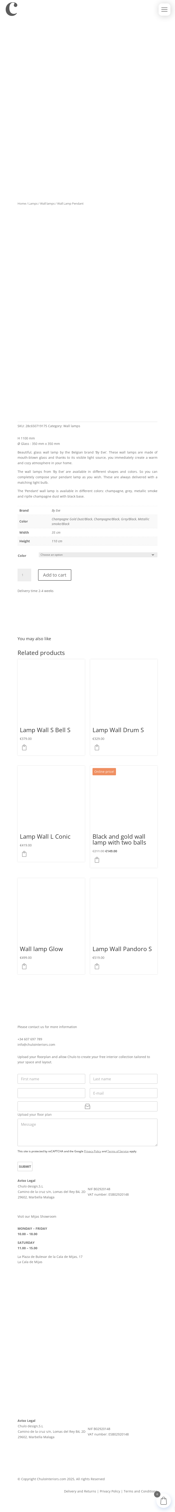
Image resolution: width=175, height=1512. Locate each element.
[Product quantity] (24, 575)
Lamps (33, 203)
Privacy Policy (92, 1151)
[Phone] (51, 1093)
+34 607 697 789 (30, 1039)
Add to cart (54, 575)
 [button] (98, 859)
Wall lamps (47, 203)
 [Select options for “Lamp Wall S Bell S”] (25, 747)
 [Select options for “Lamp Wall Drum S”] (98, 747)
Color (22, 555)
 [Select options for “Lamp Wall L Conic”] (25, 854)
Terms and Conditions (140, 1491)
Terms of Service (118, 1151)
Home (22, 203)
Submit (25, 1166)
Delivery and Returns (80, 1491)
